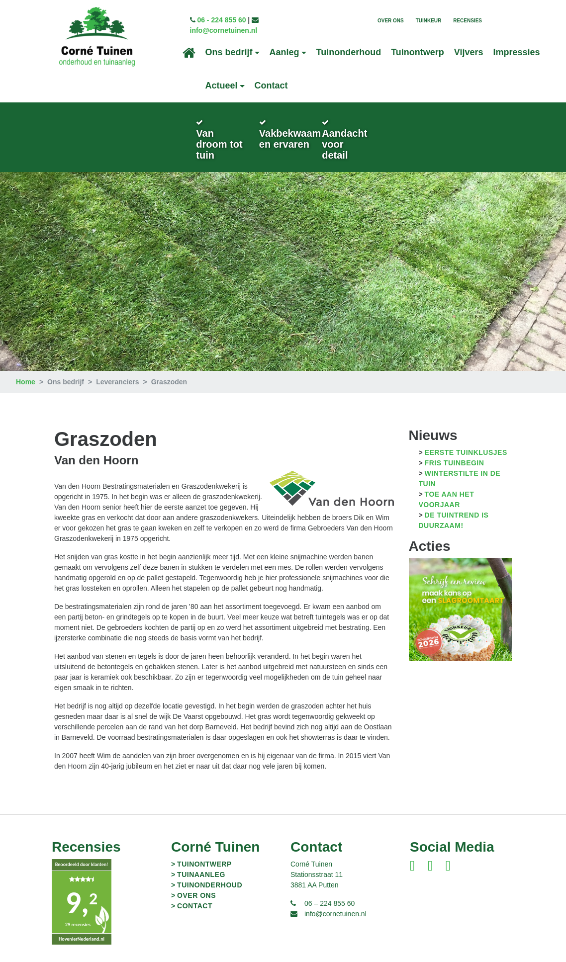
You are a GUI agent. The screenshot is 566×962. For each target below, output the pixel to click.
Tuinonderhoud (348, 53)
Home (25, 371)
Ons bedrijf (65, 371)
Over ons (390, 20)
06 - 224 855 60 (221, 20)
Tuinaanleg (201, 864)
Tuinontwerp (417, 53)
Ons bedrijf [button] (229, 53)
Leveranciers (117, 371)
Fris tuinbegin (454, 452)
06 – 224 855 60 (329, 893)
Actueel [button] (221, 86)
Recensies (467, 20)
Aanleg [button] (284, 53)
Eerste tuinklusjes (466, 442)
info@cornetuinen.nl (223, 31)
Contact (271, 86)
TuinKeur (429, 20)
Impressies (516, 53)
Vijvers (468, 53)
